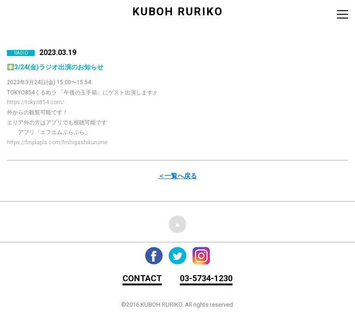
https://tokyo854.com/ (35, 102)
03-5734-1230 (206, 278)
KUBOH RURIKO (177, 11)
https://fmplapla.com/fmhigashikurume (57, 142)
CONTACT (142, 278)
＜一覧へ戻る (177, 175)
